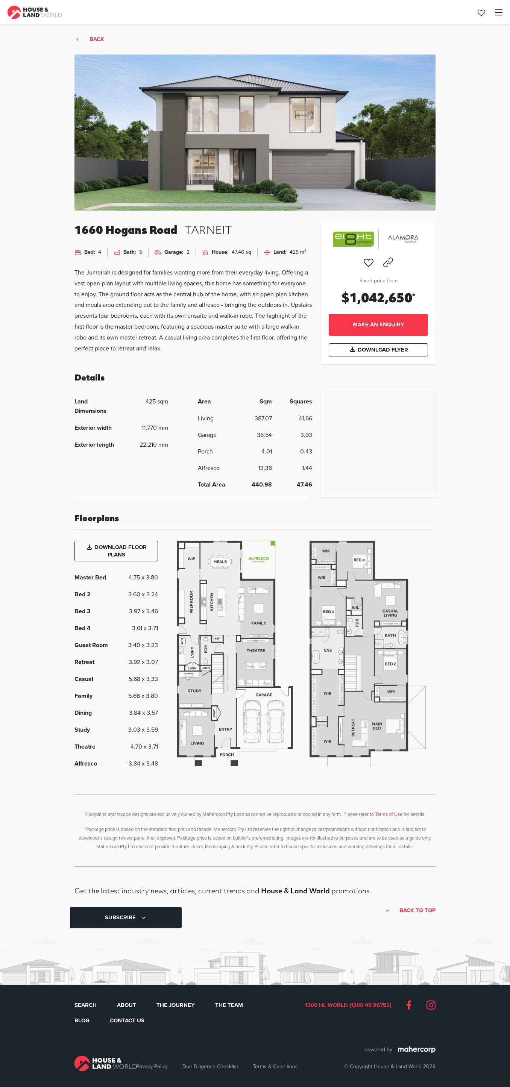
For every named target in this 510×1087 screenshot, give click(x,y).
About (126, 1005)
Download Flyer (378, 350)
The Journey (175, 1005)
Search (85, 1005)
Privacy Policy (152, 1066)
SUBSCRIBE (126, 917)
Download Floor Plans (116, 551)
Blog (82, 1020)
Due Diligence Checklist (210, 1066)
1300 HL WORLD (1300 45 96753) (348, 1005)
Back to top (417, 910)
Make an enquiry (378, 324)
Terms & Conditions (275, 1066)
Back (97, 39)
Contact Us (127, 1020)
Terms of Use (388, 814)
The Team (229, 1005)
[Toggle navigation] (494, 12)
